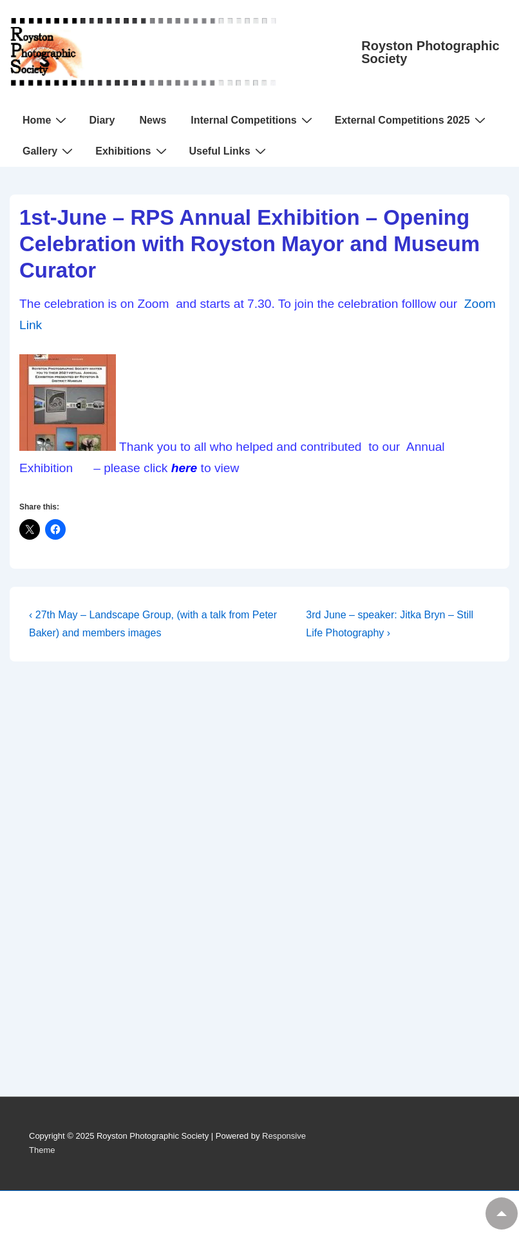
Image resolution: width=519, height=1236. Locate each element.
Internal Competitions (253, 120)
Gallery (49, 151)
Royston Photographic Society (430, 52)
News (152, 120)
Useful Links (229, 151)
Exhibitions (132, 151)
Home (46, 120)
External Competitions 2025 (412, 120)
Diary (102, 120)
